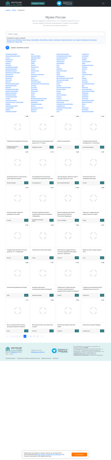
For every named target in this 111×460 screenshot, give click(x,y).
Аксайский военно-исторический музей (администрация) (17, 177)
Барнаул (8, 63)
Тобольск (84, 67)
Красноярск (93, 40)
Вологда (8, 82)
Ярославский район (88, 111)
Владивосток (10, 42)
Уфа (21, 42)
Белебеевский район (12, 67)
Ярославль (85, 109)
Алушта (8, 58)
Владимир (9, 78)
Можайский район (36, 104)
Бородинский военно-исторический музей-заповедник (42, 288)
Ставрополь (85, 54)
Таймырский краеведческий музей (17, 141)
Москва (9, 40)
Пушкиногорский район (63, 87)
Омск (24, 40)
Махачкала (34, 102)
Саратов (58, 98)
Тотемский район (87, 74)
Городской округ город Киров (14, 102)
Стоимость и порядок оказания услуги (28, 358)
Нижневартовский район (63, 56)
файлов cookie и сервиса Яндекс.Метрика (48, 454)
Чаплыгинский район (88, 91)
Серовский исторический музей (41, 250)
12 (37, 336)
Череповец (85, 96)
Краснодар (34, 89)
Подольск (59, 82)
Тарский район (86, 61)
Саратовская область (62, 100)
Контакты (55, 358)
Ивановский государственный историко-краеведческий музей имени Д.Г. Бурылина (66, 251)
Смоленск (59, 109)
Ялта (83, 106)
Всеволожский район (12, 91)
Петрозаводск (60, 76)
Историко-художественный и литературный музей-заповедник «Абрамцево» (42, 214)
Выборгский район (11, 93)
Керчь (33, 78)
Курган (33, 93)
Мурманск (34, 109)
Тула (74, 40)
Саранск (58, 96)
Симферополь (60, 106)
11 (34, 336)
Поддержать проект (38, 3)
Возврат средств (46, 358)
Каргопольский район (37, 74)
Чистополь (85, 98)
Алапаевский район (11, 54)
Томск (83, 71)
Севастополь (60, 102)
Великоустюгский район (13, 72)
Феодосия (85, 87)
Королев (33, 85)
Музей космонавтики (63, 141)
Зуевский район (35, 58)
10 (30, 336)
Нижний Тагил (60, 59)
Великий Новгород (11, 71)
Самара (78, 40)
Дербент (8, 104)
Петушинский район (62, 80)
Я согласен (79, 454)
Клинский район (36, 82)
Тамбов (84, 59)
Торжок (84, 72)
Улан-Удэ (84, 80)
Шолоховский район (88, 100)
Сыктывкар (85, 56)
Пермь (17, 42)
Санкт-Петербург (17, 40)
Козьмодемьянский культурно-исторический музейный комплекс (42, 177)
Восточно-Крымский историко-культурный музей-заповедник (16, 325)
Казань (28, 40)
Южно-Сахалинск (87, 102)
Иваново (33, 59)
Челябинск (85, 95)
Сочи (57, 111)
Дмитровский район (12, 106)
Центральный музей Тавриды (91, 325)
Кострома (34, 87)
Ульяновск (57, 40)
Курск (32, 95)
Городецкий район (11, 100)
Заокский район (36, 56)
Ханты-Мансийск (87, 89)
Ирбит (33, 63)
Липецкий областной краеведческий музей (89, 177)
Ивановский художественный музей (66, 325)
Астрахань (9, 61)
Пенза (58, 72)
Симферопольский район (64, 108)
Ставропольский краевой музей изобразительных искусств (92, 288)
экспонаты (14, 352)
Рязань (58, 91)
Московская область (37, 108)
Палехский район (61, 71)
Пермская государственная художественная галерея (91, 213)
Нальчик (33, 111)
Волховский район (11, 85)
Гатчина (8, 98)
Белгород (8, 65)
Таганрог (84, 58)
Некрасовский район (62, 54)
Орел (58, 67)
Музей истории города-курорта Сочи (92, 251)
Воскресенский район (12, 89)
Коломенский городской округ (40, 84)
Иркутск (50, 40)
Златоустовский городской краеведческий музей (15, 213)
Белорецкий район (11, 69)
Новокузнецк (60, 61)
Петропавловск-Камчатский (64, 78)
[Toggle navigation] (103, 3)
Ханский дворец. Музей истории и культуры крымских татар (67, 177)
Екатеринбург (35, 40)
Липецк (33, 96)
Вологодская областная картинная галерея (42, 325)
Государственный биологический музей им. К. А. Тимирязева (17, 251)
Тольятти (84, 69)
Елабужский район (11, 111)
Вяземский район (11, 95)
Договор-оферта (10, 358)
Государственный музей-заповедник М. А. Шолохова (91, 142)
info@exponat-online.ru (38, 352)
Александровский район (13, 56)
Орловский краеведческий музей (17, 287)
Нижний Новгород (66, 40)
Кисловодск (34, 80)
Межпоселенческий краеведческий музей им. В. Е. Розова (42, 142)
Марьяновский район (37, 100)
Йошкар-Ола (35, 67)
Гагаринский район (11, 96)
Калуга (33, 72)
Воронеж (8, 87)
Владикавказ (9, 76)
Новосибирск (44, 40)
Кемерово (34, 76)
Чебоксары (85, 93)
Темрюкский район (87, 65)
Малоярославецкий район (39, 98)
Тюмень (84, 78)
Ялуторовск (85, 108)
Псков (58, 84)
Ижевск (33, 61)
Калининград (85, 40)
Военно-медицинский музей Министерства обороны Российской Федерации (65, 214)
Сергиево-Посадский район (64, 104)
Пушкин (58, 85)
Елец (32, 54)
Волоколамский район (12, 84)
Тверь (83, 63)
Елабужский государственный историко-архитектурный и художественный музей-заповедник (68, 289)
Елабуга (8, 109)
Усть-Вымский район (88, 84)
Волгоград (9, 80)
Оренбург (59, 69)
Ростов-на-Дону (61, 89)
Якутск (84, 104)
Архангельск (9, 59)
